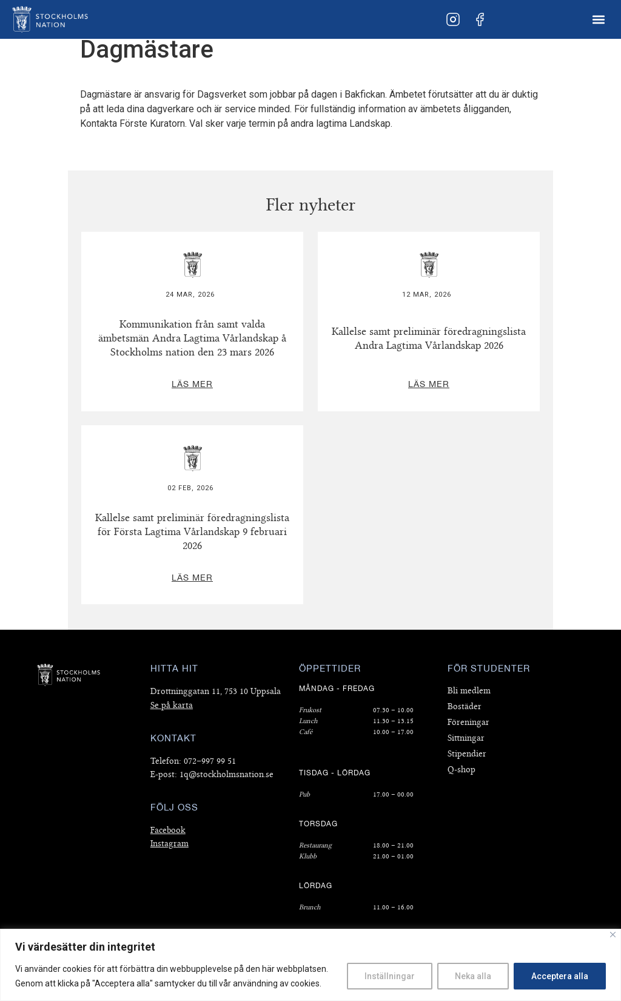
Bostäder (465, 706)
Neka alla (473, 976)
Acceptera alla (559, 976)
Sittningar (466, 738)
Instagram (169, 843)
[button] (599, 20)
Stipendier (467, 754)
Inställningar (389, 976)
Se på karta (171, 705)
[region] (310, 965)
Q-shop (461, 769)
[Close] (613, 934)
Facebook (168, 830)
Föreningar (468, 722)
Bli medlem (469, 691)
